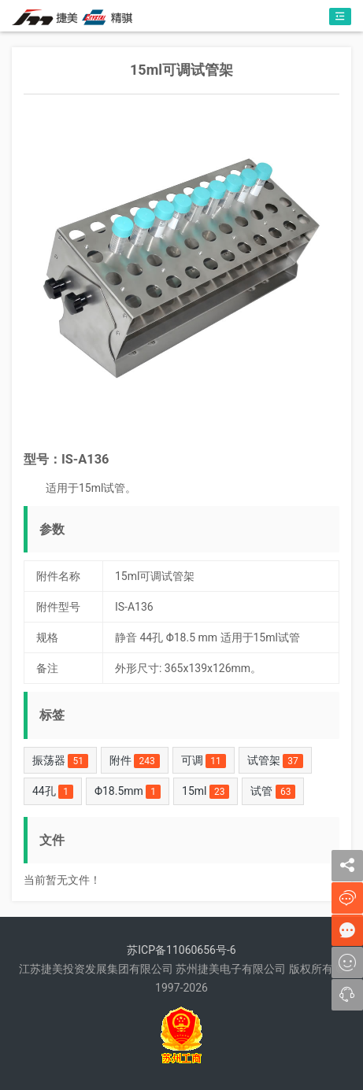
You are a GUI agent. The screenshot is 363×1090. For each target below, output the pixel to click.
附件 (134, 761)
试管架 (275, 761)
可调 (203, 761)
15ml (205, 792)
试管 (272, 792)
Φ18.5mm (127, 792)
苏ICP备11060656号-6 (181, 950)
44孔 (52, 792)
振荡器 (60, 761)
